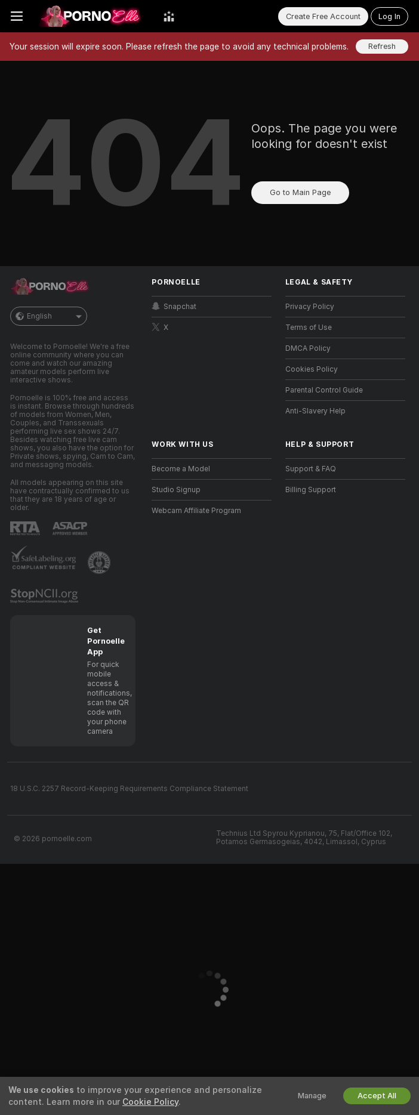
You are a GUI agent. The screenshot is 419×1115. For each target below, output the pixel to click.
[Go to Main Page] (93, 16)
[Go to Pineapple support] (100, 562)
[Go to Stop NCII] (45, 596)
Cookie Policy (150, 1102)
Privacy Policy (309, 306)
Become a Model (181, 469)
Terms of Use (308, 327)
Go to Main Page (300, 192)
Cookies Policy (311, 369)
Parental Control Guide (324, 390)
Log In (389, 16)
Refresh (382, 46)
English (49, 316)
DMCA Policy (308, 348)
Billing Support (310, 490)
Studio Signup (176, 490)
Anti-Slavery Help (315, 411)
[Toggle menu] (16, 16)
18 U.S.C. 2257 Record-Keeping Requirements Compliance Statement (129, 788)
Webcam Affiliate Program (196, 510)
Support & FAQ (310, 469)
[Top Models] (169, 16)
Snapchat (174, 306)
